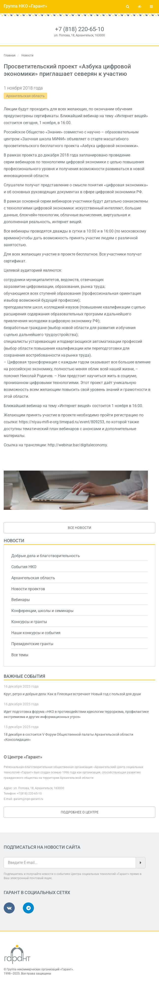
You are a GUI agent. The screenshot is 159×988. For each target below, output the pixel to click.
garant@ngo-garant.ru (28, 799)
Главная (9, 55)
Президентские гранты (32, 644)
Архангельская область (25, 96)
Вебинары (20, 599)
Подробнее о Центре (80, 812)
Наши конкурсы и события (35, 632)
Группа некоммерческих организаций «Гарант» (40, 969)
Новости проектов (28, 589)
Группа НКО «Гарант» (25, 6)
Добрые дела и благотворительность (45, 555)
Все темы (19, 655)
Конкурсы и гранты (29, 621)
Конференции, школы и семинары (42, 610)
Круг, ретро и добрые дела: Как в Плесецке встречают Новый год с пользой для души (72, 694)
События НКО (23, 567)
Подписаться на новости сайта (42, 847)
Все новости (79, 528)
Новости (14, 540)
